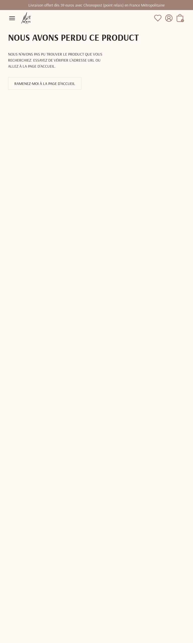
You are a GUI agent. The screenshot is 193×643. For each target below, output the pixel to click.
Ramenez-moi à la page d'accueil (44, 83)
